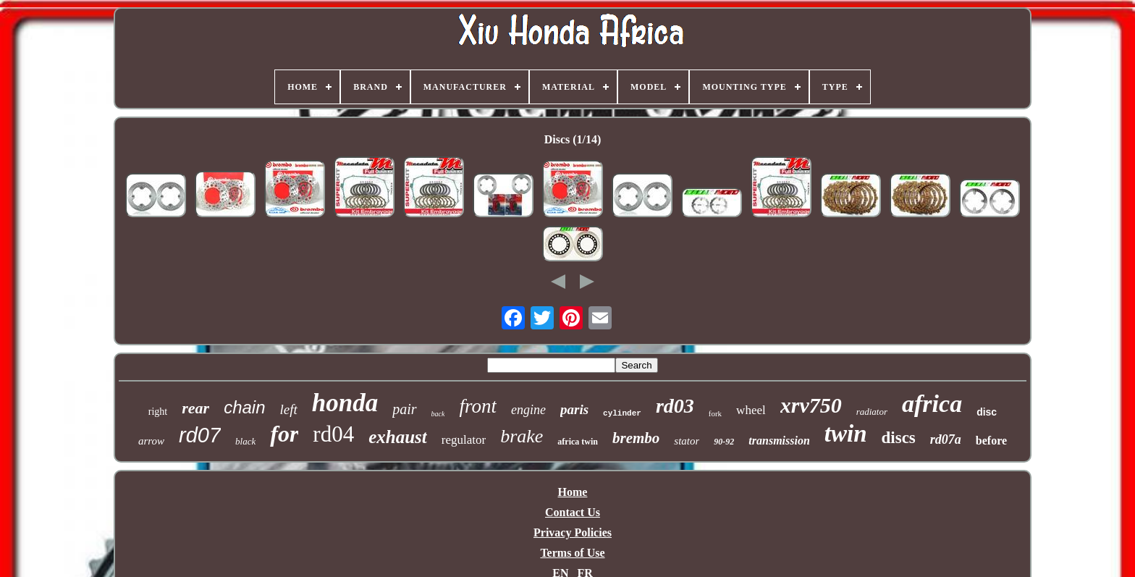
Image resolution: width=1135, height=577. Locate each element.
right (157, 411)
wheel (751, 410)
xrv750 (811, 405)
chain (244, 407)
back (438, 414)
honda (345, 403)
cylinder (622, 413)
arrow (151, 441)
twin (845, 434)
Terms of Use (572, 553)
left (289, 409)
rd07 (200, 435)
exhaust (397, 437)
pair (404, 409)
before (991, 440)
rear (195, 408)
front (478, 406)
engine (528, 410)
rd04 (333, 434)
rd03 (675, 406)
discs (899, 438)
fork (715, 413)
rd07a (945, 439)
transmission (778, 440)
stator (686, 441)
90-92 (724, 442)
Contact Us (572, 512)
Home (573, 492)
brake (521, 436)
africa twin (577, 442)
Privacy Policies (572, 532)
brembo (635, 438)
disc (986, 412)
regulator (464, 440)
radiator (871, 411)
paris (574, 409)
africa (932, 403)
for (284, 434)
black (245, 441)
